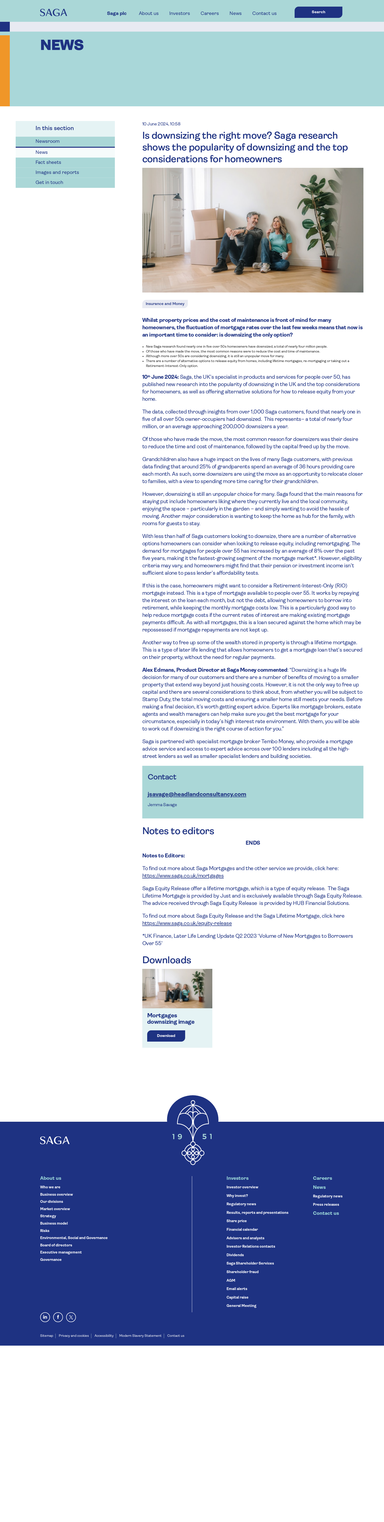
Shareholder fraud (243, 1272)
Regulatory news (241, 1204)
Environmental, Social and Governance (74, 1238)
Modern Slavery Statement (140, 1336)
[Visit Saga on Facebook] (58, 1317)
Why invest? (237, 1196)
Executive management (61, 1252)
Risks (44, 1231)
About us (149, 13)
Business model (54, 1224)
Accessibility (104, 1336)
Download (166, 1036)
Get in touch (49, 182)
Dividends (235, 1255)
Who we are (50, 1187)
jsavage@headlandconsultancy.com (197, 795)
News (235, 13)
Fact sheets (48, 162)
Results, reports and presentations (257, 1213)
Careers (210, 13)
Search (318, 12)
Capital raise (238, 1298)
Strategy (48, 1216)
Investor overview (242, 1187)
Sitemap (46, 1336)
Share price (237, 1221)
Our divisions (51, 1202)
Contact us (264, 13)
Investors (179, 13)
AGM (231, 1281)
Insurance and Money (165, 304)
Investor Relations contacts (251, 1247)
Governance (51, 1260)
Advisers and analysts (245, 1238)
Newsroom (48, 141)
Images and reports (57, 172)
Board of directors (56, 1245)
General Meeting (241, 1306)
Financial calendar (242, 1230)
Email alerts (237, 1289)
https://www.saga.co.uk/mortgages (183, 876)
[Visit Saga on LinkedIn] (45, 1317)
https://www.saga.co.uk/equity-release (187, 923)
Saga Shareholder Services (250, 1264)
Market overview (55, 1209)
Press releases (326, 1205)
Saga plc (117, 13)
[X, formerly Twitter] (71, 1317)
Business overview (56, 1195)
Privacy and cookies (74, 1336)
